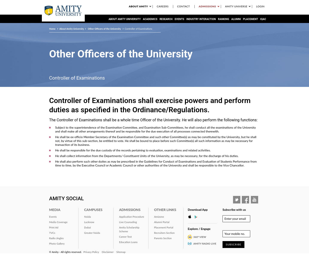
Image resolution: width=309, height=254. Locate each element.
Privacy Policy (91, 252)
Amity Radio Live (204, 243)
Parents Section (163, 238)
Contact (183, 6)
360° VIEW (199, 237)
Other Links (165, 210)
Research (166, 19)
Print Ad (53, 227)
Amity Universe (236, 6)
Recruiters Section (164, 232)
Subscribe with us (234, 209)
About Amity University (125, 19)
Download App (198, 209)
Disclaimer (108, 252)
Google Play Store (197, 217)
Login (260, 6)
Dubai (87, 227)
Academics (150, 19)
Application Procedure (131, 216)
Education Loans (128, 242)
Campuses (93, 210)
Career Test (125, 236)
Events (179, 19)
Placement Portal (163, 227)
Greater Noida (92, 232)
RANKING (223, 19)
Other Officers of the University (104, 28)
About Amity (138, 6)
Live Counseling (128, 222)
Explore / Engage (199, 229)
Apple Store (191, 217)
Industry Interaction (201, 19)
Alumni (236, 19)
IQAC (263, 19)
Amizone (159, 216)
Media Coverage (58, 222)
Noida (87, 216)
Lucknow (89, 222)
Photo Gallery (57, 243)
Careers (163, 6)
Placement (250, 19)
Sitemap (121, 252)
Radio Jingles (56, 238)
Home (52, 28)
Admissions (207, 6)
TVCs (52, 232)
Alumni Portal (161, 222)
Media (54, 210)
